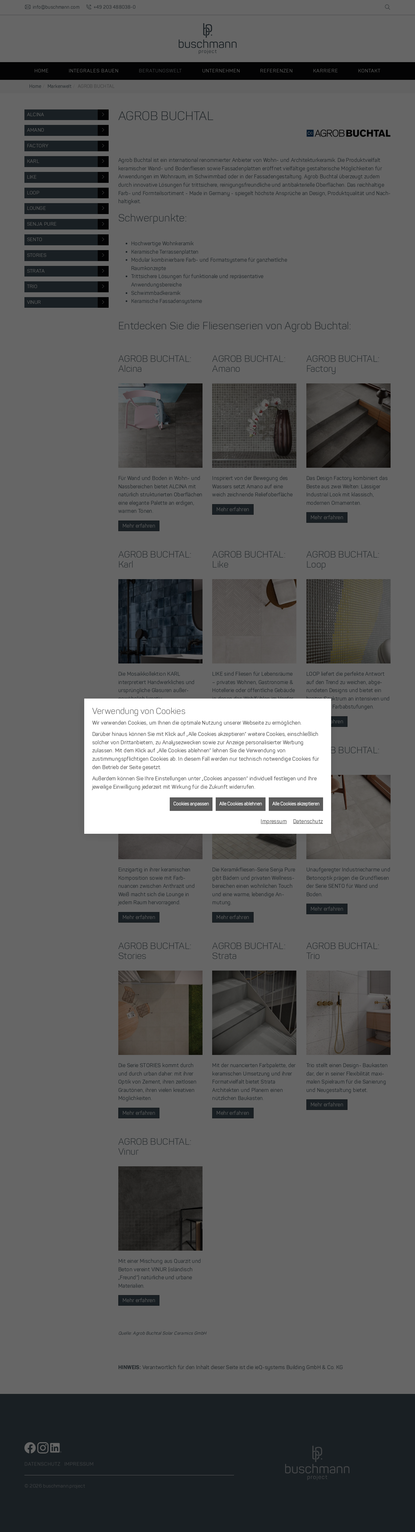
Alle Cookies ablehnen (240, 804)
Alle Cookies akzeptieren (296, 804)
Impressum (274, 821)
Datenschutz (308, 821)
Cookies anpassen (191, 804)
